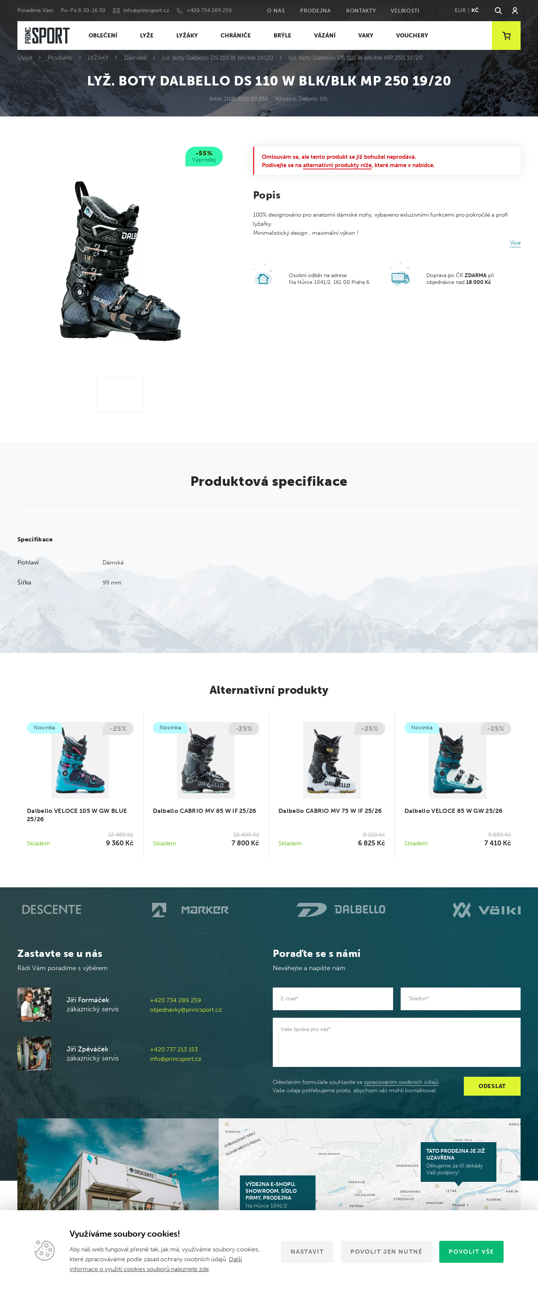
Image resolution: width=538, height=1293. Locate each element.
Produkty (60, 57)
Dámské (135, 57)
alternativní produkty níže (337, 165)
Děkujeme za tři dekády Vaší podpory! (458, 1162)
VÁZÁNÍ (325, 35)
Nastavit (307, 1251)
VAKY (365, 35)
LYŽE (147, 35)
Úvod (24, 57)
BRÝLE (282, 35)
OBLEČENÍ (103, 35)
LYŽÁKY (187, 35)
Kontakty (361, 11)
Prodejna (315, 11)
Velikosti (405, 11)
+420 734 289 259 (209, 10)
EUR (460, 10)
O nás (276, 11)
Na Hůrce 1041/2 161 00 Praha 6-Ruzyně (278, 1198)
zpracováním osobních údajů (401, 1082)
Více (515, 242)
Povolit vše (471, 1251)
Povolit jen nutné (386, 1251)
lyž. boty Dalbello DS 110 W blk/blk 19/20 (217, 57)
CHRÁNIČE (236, 35)
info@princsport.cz (146, 10)
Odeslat (492, 1086)
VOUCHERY (412, 35)
